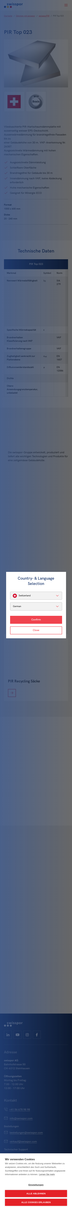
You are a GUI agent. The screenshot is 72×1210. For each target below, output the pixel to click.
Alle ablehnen (36, 1193)
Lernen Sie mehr (47, 1174)
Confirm (36, 619)
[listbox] (36, 596)
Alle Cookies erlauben (36, 1202)
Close (36, 630)
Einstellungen (36, 1185)
